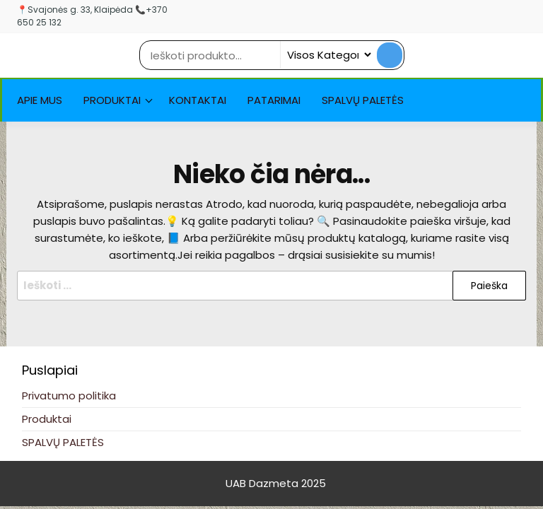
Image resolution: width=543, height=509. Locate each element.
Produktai (112, 100)
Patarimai (273, 100)
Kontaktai (197, 100)
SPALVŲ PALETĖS (363, 100)
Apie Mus (39, 100)
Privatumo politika (69, 395)
